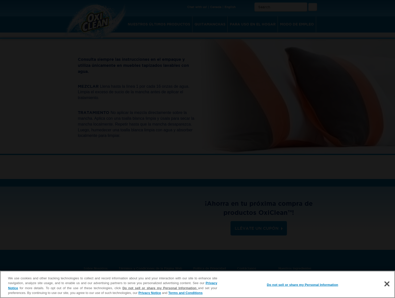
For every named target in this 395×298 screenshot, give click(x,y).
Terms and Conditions (185, 293)
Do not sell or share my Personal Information (160, 288)
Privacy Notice (149, 293)
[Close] (386, 283)
